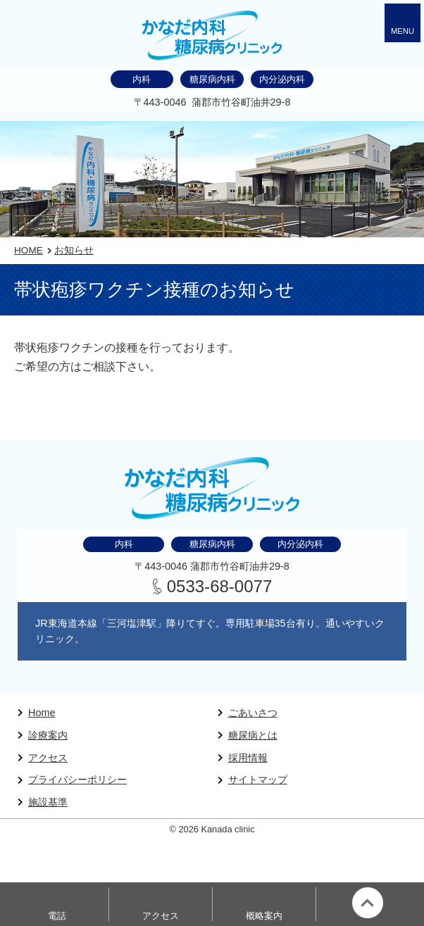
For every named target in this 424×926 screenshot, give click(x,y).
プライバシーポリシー (77, 779)
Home (41, 712)
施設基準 (48, 802)
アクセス (48, 757)
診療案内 (48, 735)
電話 (57, 916)
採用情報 (248, 757)
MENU (402, 31)
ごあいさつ (253, 712)
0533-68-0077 (219, 586)
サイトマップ (257, 779)
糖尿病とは (253, 735)
